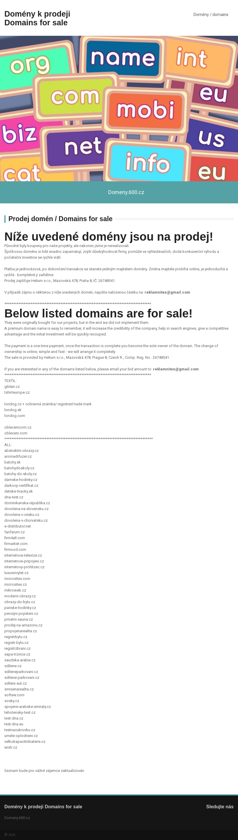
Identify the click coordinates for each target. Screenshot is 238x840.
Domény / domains (210, 14)
